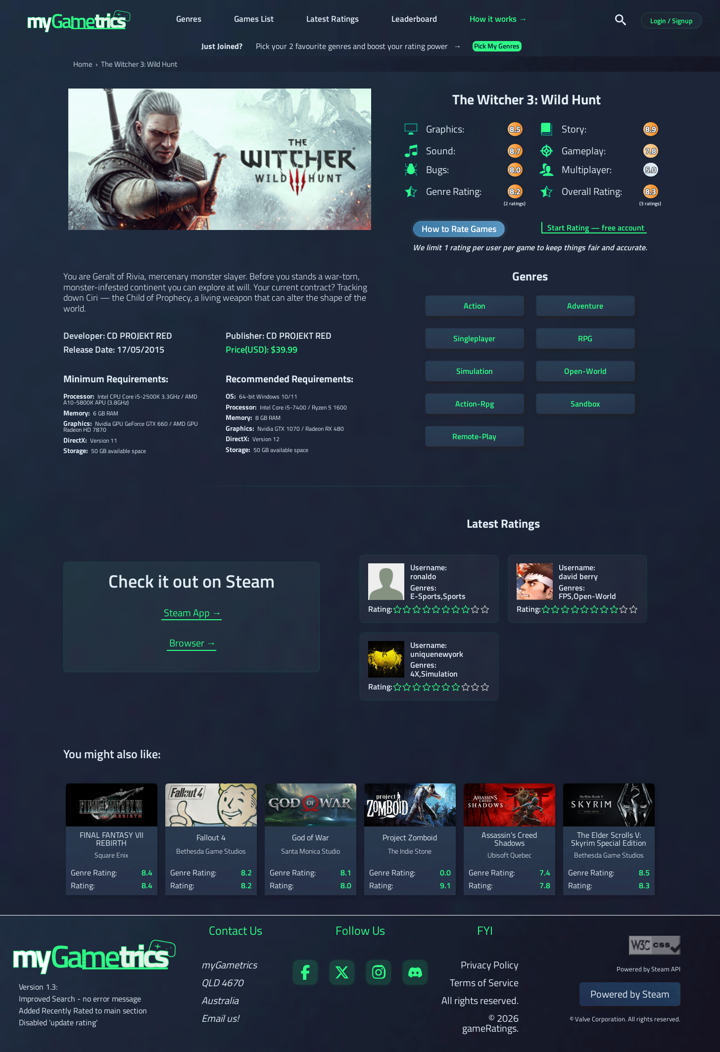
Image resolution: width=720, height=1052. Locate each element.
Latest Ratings (332, 20)
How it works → (498, 20)
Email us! (220, 1018)
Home (83, 64)
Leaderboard (414, 20)
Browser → (192, 644)
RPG (585, 338)
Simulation (474, 371)
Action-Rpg (474, 404)
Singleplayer (474, 338)
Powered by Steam (630, 994)
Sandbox (585, 404)
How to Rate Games (459, 228)
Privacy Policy (490, 964)
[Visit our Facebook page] (305, 981)
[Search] (620, 19)
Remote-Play (474, 436)
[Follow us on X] (342, 981)
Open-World (585, 371)
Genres (188, 20)
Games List (254, 20)
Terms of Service (484, 982)
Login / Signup (671, 20)
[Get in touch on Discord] (415, 981)
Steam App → (193, 614)
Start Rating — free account (595, 227)
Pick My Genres (497, 46)
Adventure (585, 306)
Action (474, 306)
